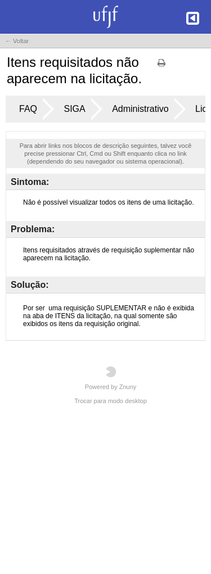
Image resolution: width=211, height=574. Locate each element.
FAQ (28, 109)
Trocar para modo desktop (110, 400)
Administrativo (140, 109)
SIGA (74, 109)
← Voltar (17, 41)
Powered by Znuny (111, 378)
